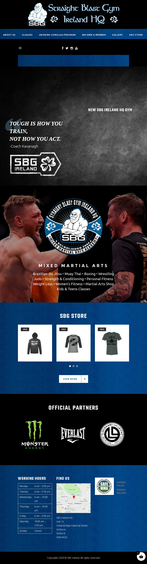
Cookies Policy (121, 484)
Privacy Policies (121, 491)
